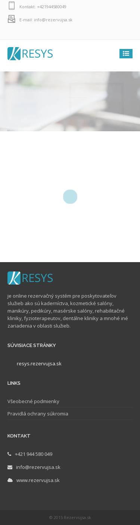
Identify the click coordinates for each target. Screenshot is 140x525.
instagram (110, 32)
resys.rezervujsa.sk (39, 363)
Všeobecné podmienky (33, 401)
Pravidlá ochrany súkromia (37, 413)
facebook (125, 32)
